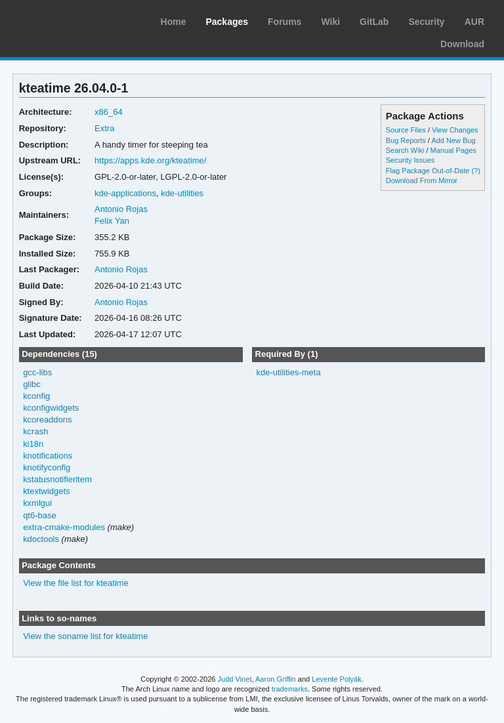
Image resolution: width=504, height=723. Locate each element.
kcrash (35, 431)
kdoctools (41, 539)
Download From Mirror (421, 180)
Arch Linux (72, 20)
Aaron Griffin (275, 679)
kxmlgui (37, 503)
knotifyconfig (46, 467)
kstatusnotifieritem (57, 479)
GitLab (374, 21)
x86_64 (108, 112)
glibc (32, 384)
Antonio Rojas (121, 209)
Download (462, 44)
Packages (226, 21)
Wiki (330, 21)
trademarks (290, 689)
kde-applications (125, 193)
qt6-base (39, 515)
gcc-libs (37, 372)
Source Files (406, 130)
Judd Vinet (235, 679)
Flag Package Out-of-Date (428, 171)
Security (426, 21)
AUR (474, 21)
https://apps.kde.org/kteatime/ (150, 160)
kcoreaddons (47, 419)
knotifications (47, 456)
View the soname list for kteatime (85, 636)
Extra (104, 128)
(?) (475, 171)
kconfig (36, 396)
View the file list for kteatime (76, 583)
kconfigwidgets (51, 408)
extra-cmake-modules (64, 527)
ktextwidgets (46, 491)
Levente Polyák (336, 679)
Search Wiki (405, 150)
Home (173, 21)
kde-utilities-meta (288, 372)
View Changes (455, 130)
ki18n (33, 444)
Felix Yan (111, 221)
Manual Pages (453, 150)
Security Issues (410, 160)
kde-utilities (182, 193)
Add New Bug (453, 140)
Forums (284, 21)
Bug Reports (406, 140)
